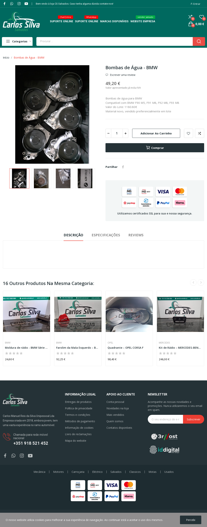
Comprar (155, 147)
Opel (110, 343)
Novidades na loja (117, 408)
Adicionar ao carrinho (156, 133)
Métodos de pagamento (80, 421)
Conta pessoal (115, 402)
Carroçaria (78, 472)
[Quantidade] (117, 133)
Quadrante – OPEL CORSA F (125, 347)
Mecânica (39, 472)
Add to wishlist (188, 133)
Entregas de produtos (78, 402)
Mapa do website (75, 440)
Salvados (115, 472)
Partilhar (123, 167)
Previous (193, 282)
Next (201, 282)
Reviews (135, 235)
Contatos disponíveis (119, 427)
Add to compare (199, 133)
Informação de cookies (79, 427)
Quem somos (114, 421)
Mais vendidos (115, 415)
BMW (7, 343)
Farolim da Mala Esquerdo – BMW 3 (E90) (77, 347)
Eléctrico (97, 472)
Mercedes (164, 343)
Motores (58, 472)
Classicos (135, 472)
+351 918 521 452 (30, 443)
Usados (169, 472)
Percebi (190, 520)
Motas (153, 472)
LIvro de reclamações (78, 434)
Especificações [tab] (106, 235)
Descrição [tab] (73, 235)
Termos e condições (77, 415)
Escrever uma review (122, 75)
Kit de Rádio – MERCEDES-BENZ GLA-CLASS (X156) (180, 347)
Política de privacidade (78, 408)
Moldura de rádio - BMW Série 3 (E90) (26, 347)
